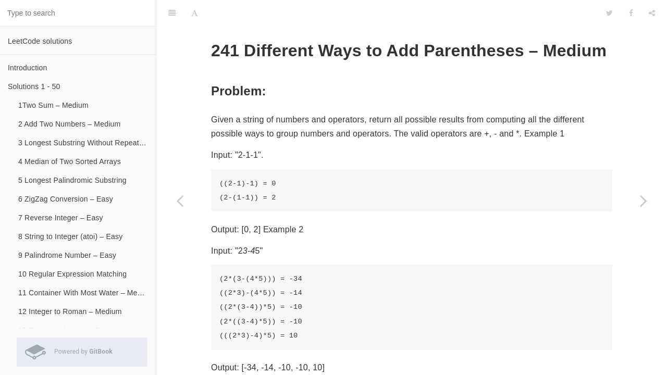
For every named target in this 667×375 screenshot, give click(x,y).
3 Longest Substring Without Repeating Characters (87, 143)
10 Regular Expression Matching (72, 274)
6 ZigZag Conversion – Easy (65, 199)
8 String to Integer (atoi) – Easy (70, 236)
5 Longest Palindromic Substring (72, 180)
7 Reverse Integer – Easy (60, 218)
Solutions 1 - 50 (34, 86)
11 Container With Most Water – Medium (86, 293)
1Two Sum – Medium (53, 105)
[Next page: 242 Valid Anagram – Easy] (643, 200)
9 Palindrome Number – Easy (67, 255)
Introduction (27, 68)
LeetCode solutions (40, 41)
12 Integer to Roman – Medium (70, 311)
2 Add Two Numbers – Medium (69, 124)
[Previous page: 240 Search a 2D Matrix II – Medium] (179, 200)
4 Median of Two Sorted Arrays (69, 161)
